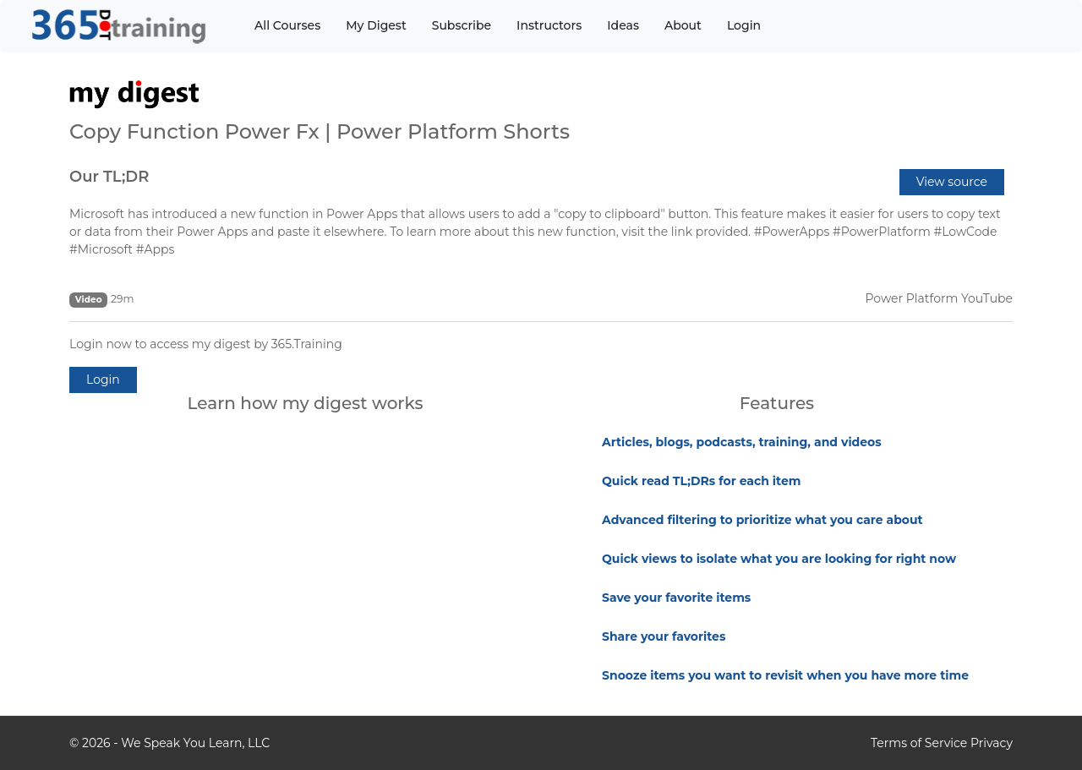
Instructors (549, 25)
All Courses (287, 25)
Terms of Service (919, 743)
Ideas (623, 25)
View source (951, 181)
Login (744, 25)
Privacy (991, 743)
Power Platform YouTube (939, 298)
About (683, 25)
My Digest (376, 25)
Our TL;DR (109, 176)
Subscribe (461, 25)
